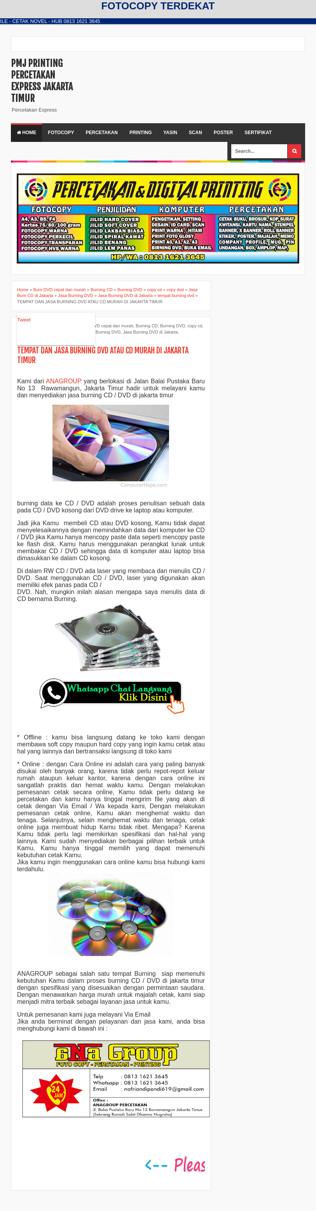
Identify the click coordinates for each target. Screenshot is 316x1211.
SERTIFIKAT (258, 132)
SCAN (195, 132)
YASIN (170, 132)
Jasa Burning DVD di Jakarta (150, 332)
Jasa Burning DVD (103, 332)
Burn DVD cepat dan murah (107, 325)
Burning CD (147, 325)
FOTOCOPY (61, 132)
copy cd (194, 325)
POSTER (223, 132)
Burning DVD (172, 325)
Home (26, 132)
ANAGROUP (63, 381)
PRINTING (140, 132)
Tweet (24, 320)
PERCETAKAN (101, 132)
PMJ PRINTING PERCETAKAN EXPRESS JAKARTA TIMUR (42, 81)
